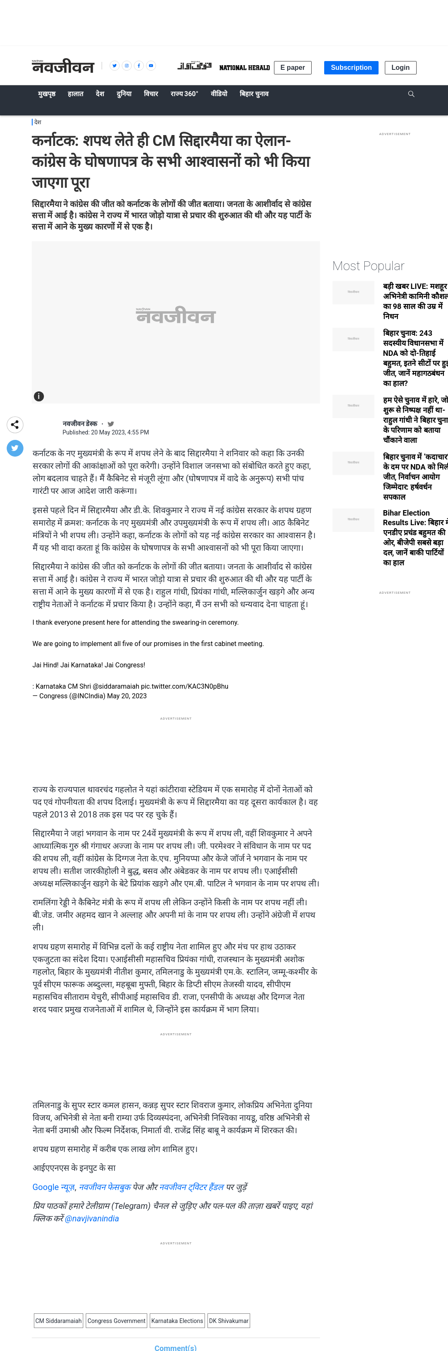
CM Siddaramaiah (59, 1321)
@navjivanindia (92, 1218)
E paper (293, 67)
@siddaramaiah (116, 686)
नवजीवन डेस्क (80, 424)
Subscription (351, 67)
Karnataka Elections (177, 1321)
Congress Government (116, 1321)
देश (37, 122)
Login (401, 67)
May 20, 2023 (127, 696)
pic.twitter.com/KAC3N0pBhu (184, 686)
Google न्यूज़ (54, 1187)
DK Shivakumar (229, 1321)
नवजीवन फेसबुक (105, 1187)
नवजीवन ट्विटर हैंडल (191, 1187)
